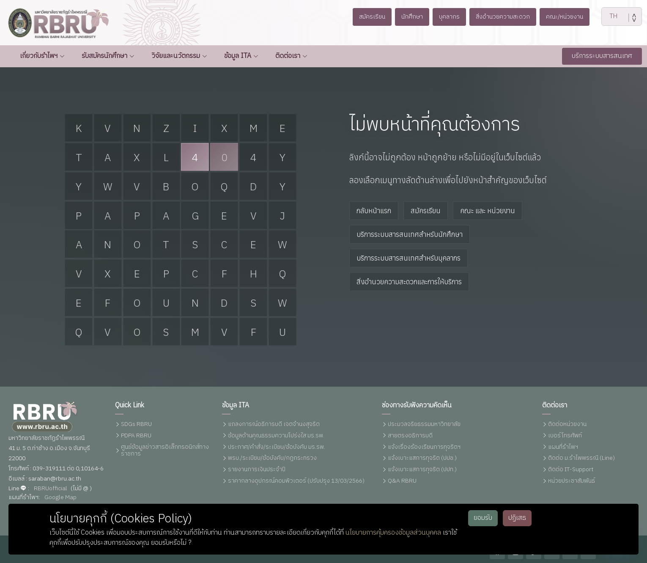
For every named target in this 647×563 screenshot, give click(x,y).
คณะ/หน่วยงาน (571, 16)
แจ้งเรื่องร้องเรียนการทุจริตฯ (424, 447)
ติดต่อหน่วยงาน (567, 424)
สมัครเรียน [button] (365, 16)
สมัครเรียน (426, 210)
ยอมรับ (483, 518)
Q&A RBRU (402, 481)
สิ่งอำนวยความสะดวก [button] (505, 16)
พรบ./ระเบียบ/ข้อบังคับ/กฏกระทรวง (272, 458)
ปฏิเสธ (517, 518)
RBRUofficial (50, 488)
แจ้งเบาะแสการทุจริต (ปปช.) (422, 458)
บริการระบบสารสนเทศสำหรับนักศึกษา (409, 234)
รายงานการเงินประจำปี (256, 469)
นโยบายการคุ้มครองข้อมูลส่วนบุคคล (393, 532)
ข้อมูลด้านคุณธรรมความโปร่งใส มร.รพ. (276, 435)
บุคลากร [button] (448, 16)
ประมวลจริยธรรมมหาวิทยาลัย (424, 424)
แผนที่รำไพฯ (563, 447)
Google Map (60, 497)
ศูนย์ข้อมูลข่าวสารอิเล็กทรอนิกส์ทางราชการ (165, 451)
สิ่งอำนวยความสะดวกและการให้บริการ (409, 281)
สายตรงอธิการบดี (410, 435)
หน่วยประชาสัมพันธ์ (571, 481)
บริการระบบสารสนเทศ (602, 56)
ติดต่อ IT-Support (570, 469)
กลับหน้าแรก (373, 210)
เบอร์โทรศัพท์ (565, 435)
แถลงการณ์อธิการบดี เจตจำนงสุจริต (274, 424)
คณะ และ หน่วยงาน (487, 210)
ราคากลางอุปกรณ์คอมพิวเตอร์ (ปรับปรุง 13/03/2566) (296, 481)
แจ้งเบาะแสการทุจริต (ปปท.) (422, 469)
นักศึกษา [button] (408, 16)
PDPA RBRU (136, 435)
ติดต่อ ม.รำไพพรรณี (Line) (581, 458)
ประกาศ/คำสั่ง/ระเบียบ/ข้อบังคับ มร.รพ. (276, 447)
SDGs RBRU (136, 424)
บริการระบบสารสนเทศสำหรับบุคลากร (408, 258)
